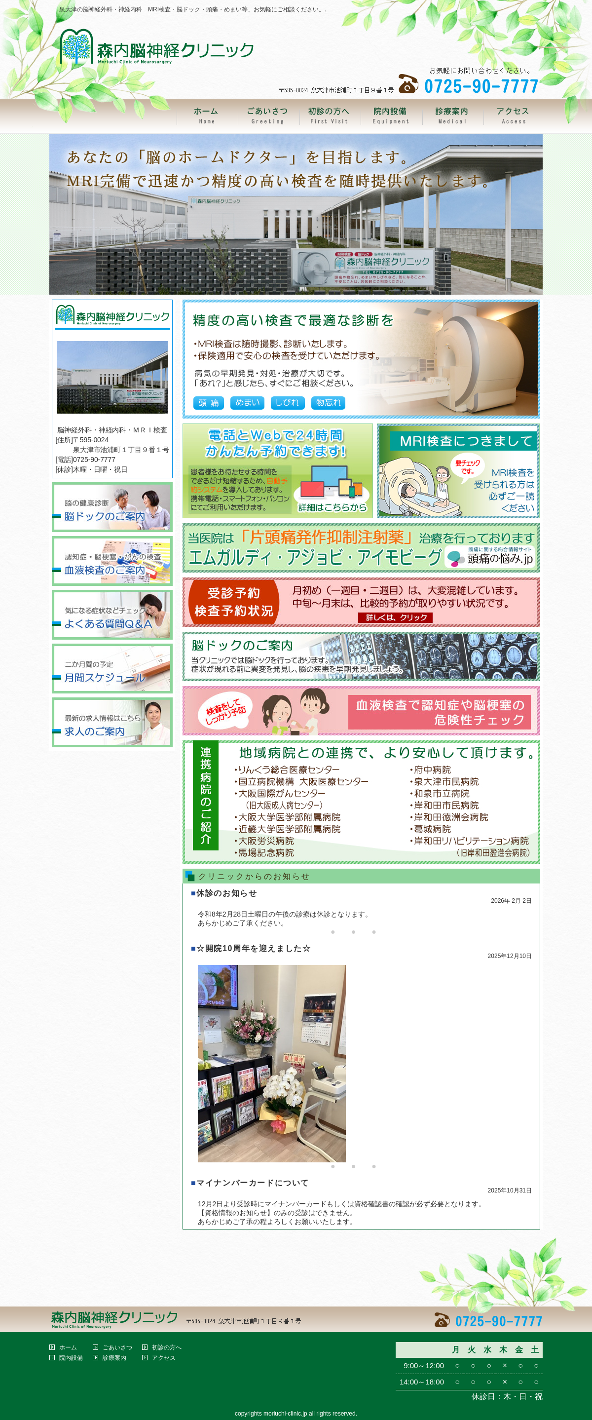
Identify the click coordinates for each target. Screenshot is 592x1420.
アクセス (164, 1357)
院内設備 (71, 1357)
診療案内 (114, 1357)
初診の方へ (167, 1347)
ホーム (68, 1347)
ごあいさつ (117, 1347)
